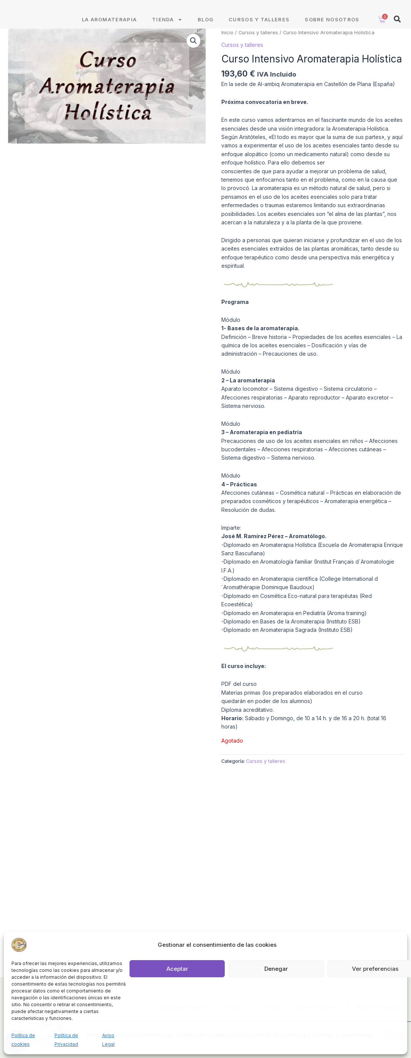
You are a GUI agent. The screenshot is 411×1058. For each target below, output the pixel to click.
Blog (205, 29)
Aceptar (177, 968)
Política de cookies (23, 1039)
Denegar (276, 968)
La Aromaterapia (109, 29)
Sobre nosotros (332, 29)
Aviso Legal (108, 1039)
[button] (397, 28)
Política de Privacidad (66, 1039)
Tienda (167, 28)
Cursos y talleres (259, 29)
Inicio (227, 42)
